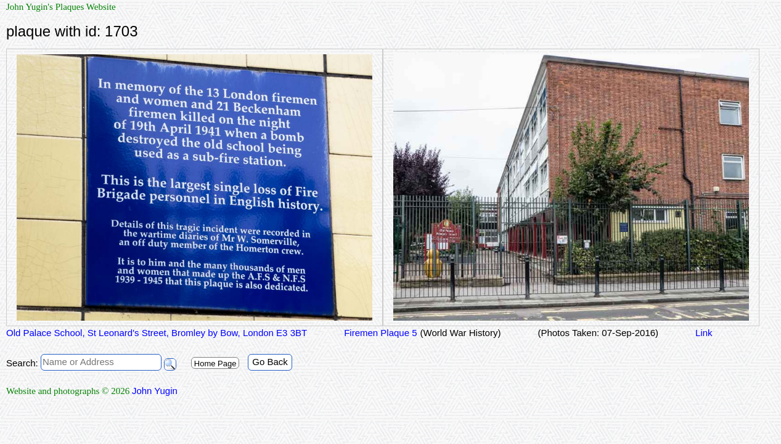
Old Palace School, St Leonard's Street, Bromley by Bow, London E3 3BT (156, 332)
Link (704, 332)
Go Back (270, 361)
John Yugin (155, 390)
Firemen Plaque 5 (380, 332)
